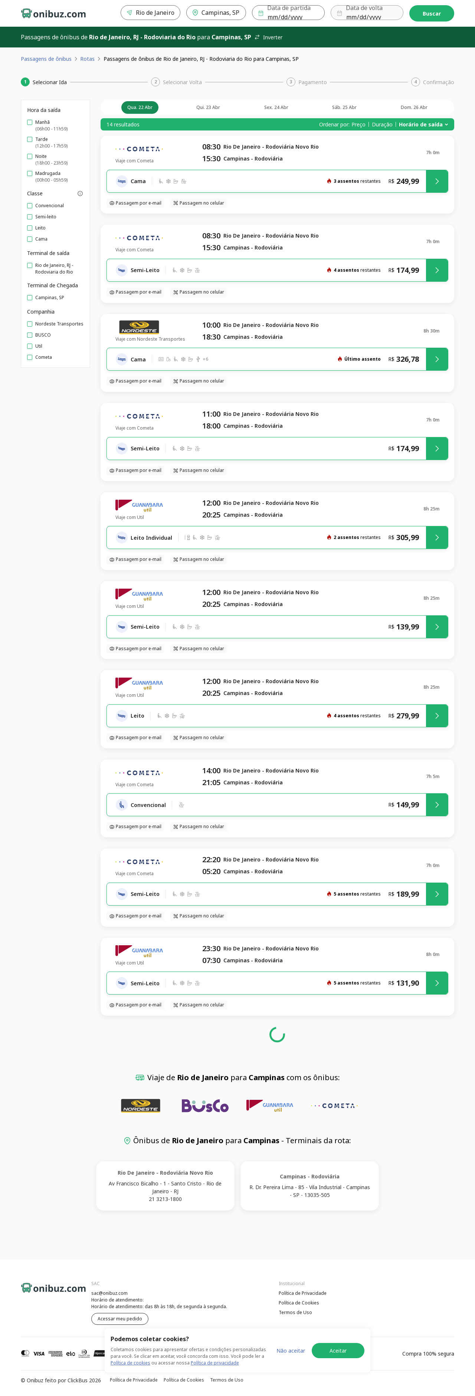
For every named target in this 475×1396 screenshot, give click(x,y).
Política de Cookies (299, 1303)
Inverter (268, 37)
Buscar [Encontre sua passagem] (432, 13)
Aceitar (338, 1354)
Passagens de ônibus (46, 58)
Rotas (87, 58)
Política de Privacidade (303, 1293)
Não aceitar (290, 1354)
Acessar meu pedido (120, 1319)
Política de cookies (130, 1366)
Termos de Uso (295, 1312)
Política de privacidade (215, 1366)
